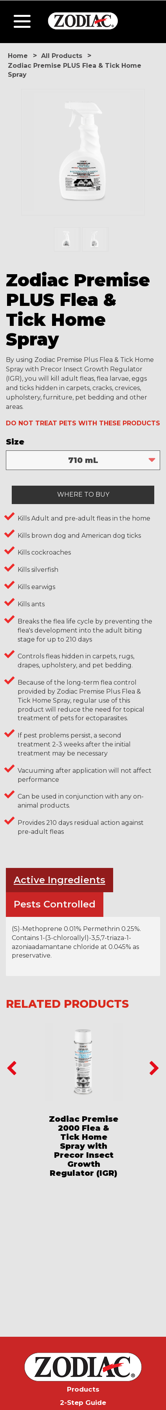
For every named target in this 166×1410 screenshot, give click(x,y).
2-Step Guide (83, 1402)
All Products (61, 56)
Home (18, 56)
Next (154, 1069)
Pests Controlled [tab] (55, 904)
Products (83, 1389)
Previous (11, 1069)
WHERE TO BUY (83, 494)
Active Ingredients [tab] (59, 880)
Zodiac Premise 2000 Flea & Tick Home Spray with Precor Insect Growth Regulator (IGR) (83, 1146)
